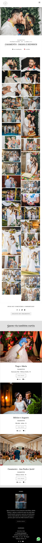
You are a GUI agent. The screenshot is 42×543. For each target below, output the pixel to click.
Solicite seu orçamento (21, 313)
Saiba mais (21, 521)
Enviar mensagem (21, 533)
